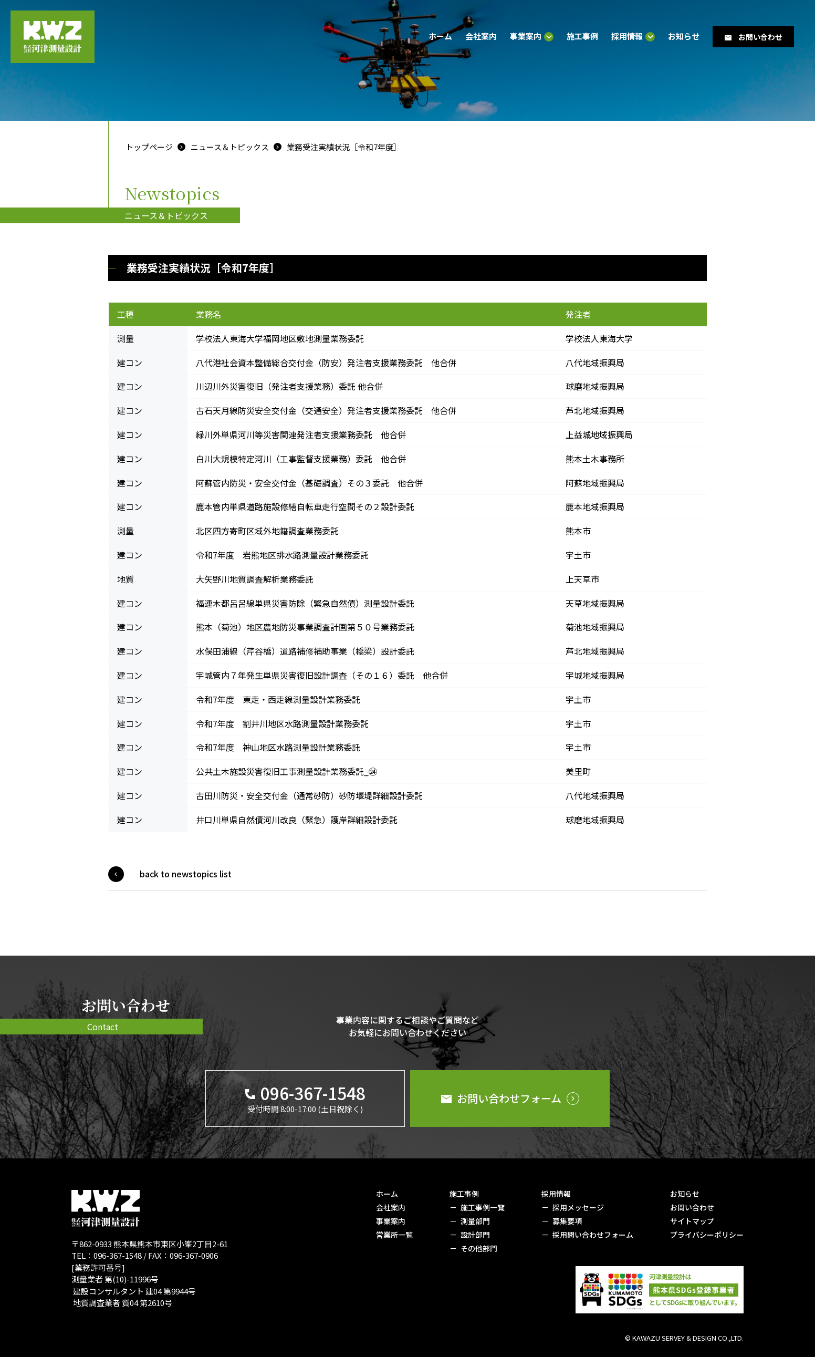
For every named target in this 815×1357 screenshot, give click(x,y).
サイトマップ (692, 1221)
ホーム (440, 36)
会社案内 (481, 36)
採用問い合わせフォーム (592, 1234)
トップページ (149, 146)
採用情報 (627, 37)
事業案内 (525, 37)
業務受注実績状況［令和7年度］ (344, 146)
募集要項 (567, 1221)
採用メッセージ (578, 1207)
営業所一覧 (394, 1234)
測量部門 (475, 1221)
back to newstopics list (186, 873)
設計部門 (475, 1234)
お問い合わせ (692, 1207)
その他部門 (479, 1248)
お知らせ (683, 36)
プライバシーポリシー (707, 1234)
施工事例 (582, 36)
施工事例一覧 (483, 1207)
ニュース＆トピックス (230, 146)
